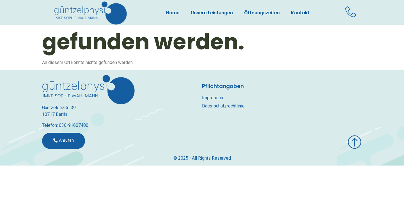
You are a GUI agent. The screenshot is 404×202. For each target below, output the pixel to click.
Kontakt (300, 13)
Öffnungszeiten (262, 13)
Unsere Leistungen (212, 13)
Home (173, 13)
